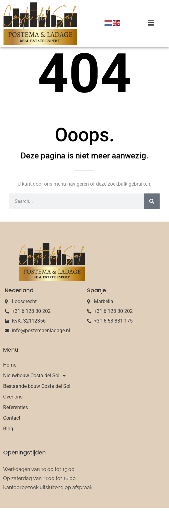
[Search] (152, 215)
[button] (150, 23)
